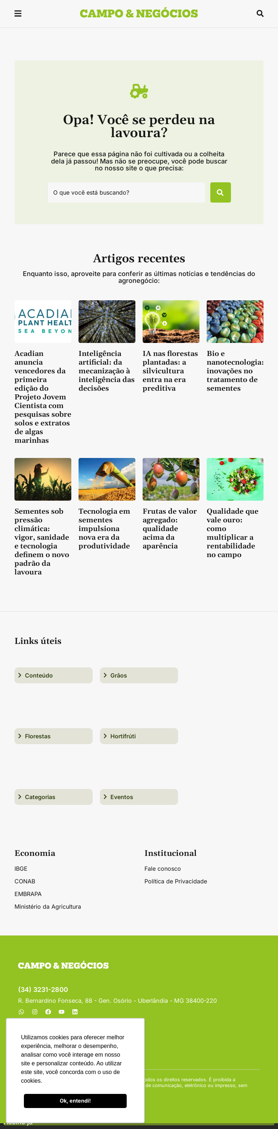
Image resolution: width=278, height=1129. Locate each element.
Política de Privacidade (175, 887)
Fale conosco (162, 874)
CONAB (24, 887)
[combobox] (122, 195)
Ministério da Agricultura (47, 912)
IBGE (21, 874)
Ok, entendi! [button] (75, 1101)
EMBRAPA (28, 899)
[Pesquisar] (216, 195)
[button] (18, 14)
